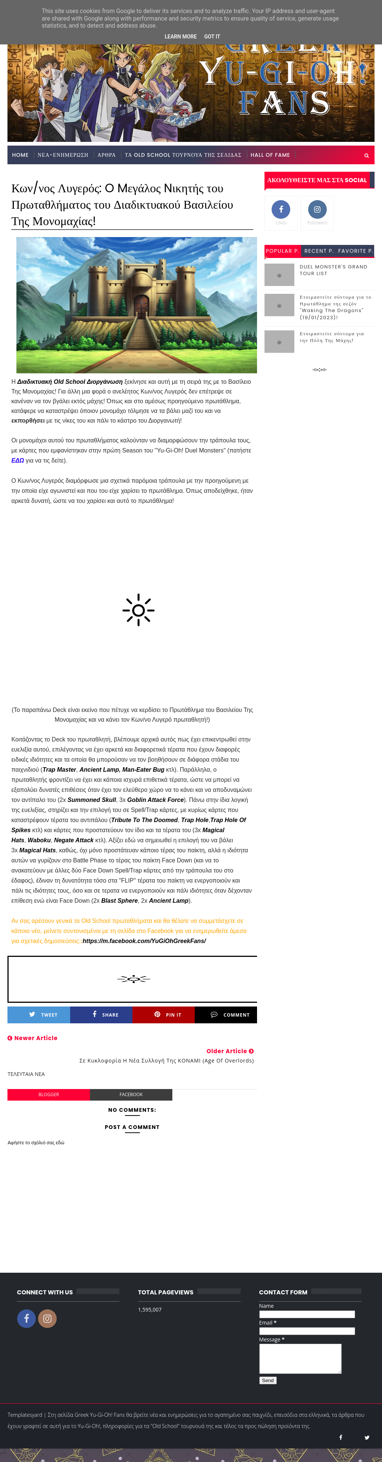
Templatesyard (24, 1420)
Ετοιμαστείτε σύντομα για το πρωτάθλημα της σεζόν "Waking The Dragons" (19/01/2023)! (336, 307)
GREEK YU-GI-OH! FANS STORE (55, 173)
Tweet (43, 1014)
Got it (212, 37)
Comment (230, 1014)
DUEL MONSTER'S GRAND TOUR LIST (334, 270)
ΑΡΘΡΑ (106, 155)
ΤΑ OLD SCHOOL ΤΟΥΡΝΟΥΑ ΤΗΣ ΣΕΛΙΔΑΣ (183, 155)
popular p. (282, 251)
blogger (48, 1094)
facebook (131, 1094)
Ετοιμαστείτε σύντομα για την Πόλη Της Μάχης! (332, 337)
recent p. (319, 251)
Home (20, 155)
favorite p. (356, 251)
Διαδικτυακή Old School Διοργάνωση (70, 382)
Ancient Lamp (99, 769)
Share (106, 1014)
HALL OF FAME (270, 155)
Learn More (181, 37)
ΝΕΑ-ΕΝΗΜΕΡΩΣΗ (63, 155)
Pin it (167, 1014)
